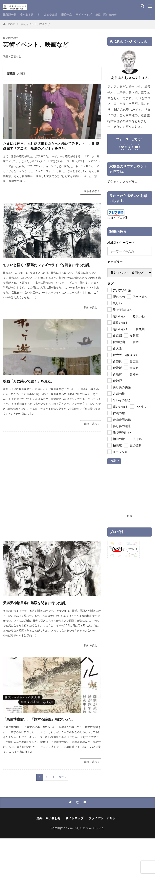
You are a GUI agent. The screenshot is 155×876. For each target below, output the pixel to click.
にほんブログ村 (118, 217)
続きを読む (90, 204)
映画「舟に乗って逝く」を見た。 (43, 401)
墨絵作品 (74, 14)
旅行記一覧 (10, 14)
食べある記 (29, 14)
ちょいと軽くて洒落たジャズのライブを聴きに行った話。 (52, 281)
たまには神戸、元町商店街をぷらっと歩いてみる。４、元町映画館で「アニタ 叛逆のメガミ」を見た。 (51, 153)
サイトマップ (93, 14)
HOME (11, 24)
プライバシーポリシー (103, 855)
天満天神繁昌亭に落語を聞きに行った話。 (48, 627)
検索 (113, 460)
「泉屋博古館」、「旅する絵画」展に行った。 (50, 751)
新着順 (11, 73)
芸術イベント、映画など (35, 24)
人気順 (22, 73)
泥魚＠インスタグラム (122, 181)
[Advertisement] (52, 505)
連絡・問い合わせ (118, 14)
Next (61, 814)
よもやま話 (56, 14)
